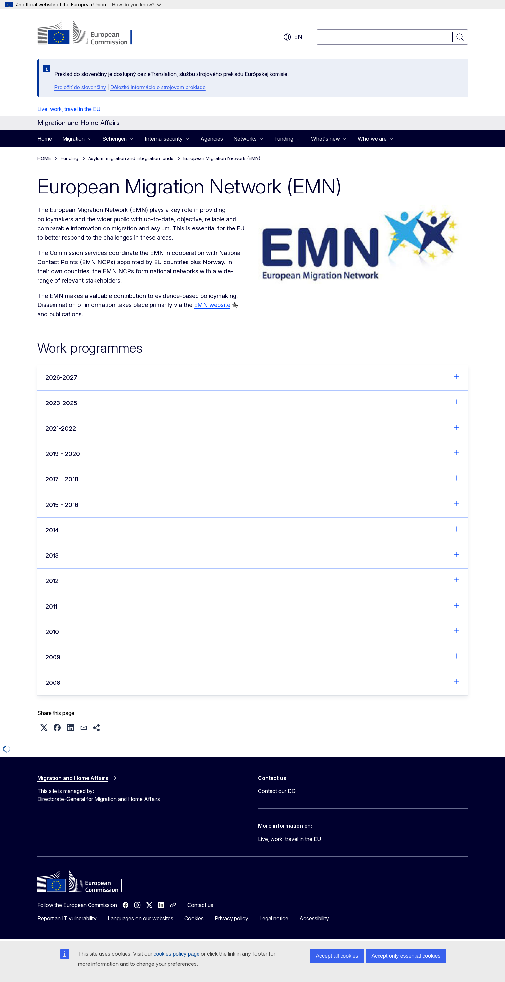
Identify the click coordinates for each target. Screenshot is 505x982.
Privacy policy (231, 918)
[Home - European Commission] (90, 33)
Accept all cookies (337, 956)
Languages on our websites (140, 918)
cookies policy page (177, 954)
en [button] (292, 37)
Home (44, 138)
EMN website (212, 304)
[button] (44, 727)
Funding (69, 158)
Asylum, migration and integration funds (130, 158)
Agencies (211, 138)
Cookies (194, 918)
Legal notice (273, 918)
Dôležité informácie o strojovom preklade (158, 87)
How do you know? (136, 4)
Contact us (200, 905)
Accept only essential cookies (406, 956)
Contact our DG (277, 791)
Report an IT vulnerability (67, 918)
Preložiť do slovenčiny (80, 87)
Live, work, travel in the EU (68, 109)
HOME (44, 158)
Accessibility (314, 918)
